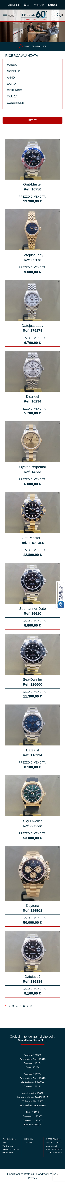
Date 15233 (32, 1112)
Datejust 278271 (32, 1086)
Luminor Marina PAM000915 (32, 1097)
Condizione (15, 102)
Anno (11, 77)
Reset (33, 120)
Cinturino (14, 90)
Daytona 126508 (33, 1055)
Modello (13, 71)
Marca (12, 65)
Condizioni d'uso (46, 1174)
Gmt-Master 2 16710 (32, 1082)
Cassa (11, 83)
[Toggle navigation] (5, 16)
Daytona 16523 (32, 1124)
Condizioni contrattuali (20, 1174)
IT (62, 15)
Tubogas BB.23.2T (32, 1101)
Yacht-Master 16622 (32, 1093)
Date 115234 (32, 1067)
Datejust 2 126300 (32, 1116)
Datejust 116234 (32, 1063)
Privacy (32, 1178)
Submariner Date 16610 (32, 1059)
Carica (12, 96)
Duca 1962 (34, 15)
